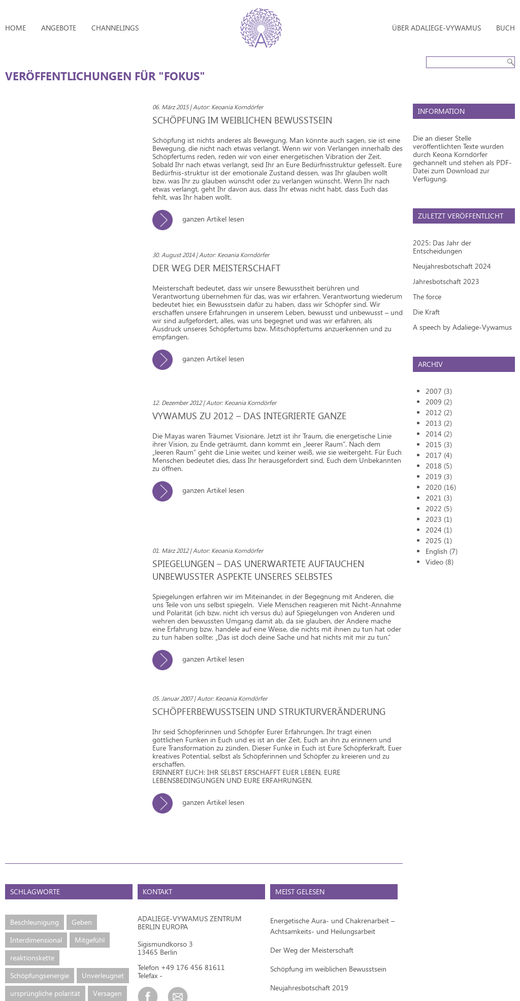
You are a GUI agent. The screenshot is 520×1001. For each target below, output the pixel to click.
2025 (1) (439, 540)
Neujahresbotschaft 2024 (452, 266)
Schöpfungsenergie (39, 975)
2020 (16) (441, 487)
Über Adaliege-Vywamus (436, 28)
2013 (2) (439, 423)
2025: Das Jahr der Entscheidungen (442, 247)
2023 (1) (439, 519)
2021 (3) (439, 498)
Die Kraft (426, 312)
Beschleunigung (34, 922)
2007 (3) (439, 391)
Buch (505, 28)
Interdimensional (36, 940)
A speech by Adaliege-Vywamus (462, 327)
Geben (82, 922)
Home (15, 28)
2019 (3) (439, 476)
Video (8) (439, 562)
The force (427, 296)
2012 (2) (439, 412)
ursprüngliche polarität (45, 993)
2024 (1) (439, 530)
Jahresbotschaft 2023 (446, 281)
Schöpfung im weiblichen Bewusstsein (328, 969)
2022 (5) (439, 508)
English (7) (442, 551)
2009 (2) (439, 401)
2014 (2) (439, 434)
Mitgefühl (90, 940)
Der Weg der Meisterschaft (311, 950)
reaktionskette (32, 957)
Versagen (107, 993)
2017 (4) (439, 455)
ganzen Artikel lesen (202, 219)
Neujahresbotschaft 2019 (309, 987)
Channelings (115, 28)
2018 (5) (439, 466)
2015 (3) (439, 444)
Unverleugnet (103, 975)
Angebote (58, 28)
